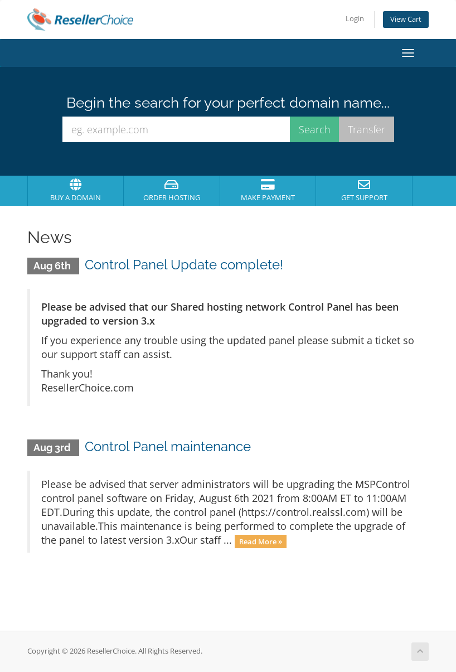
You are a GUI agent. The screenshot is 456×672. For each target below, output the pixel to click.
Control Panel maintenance (168, 446)
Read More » (260, 541)
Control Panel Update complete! (184, 265)
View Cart (405, 19)
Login (355, 18)
